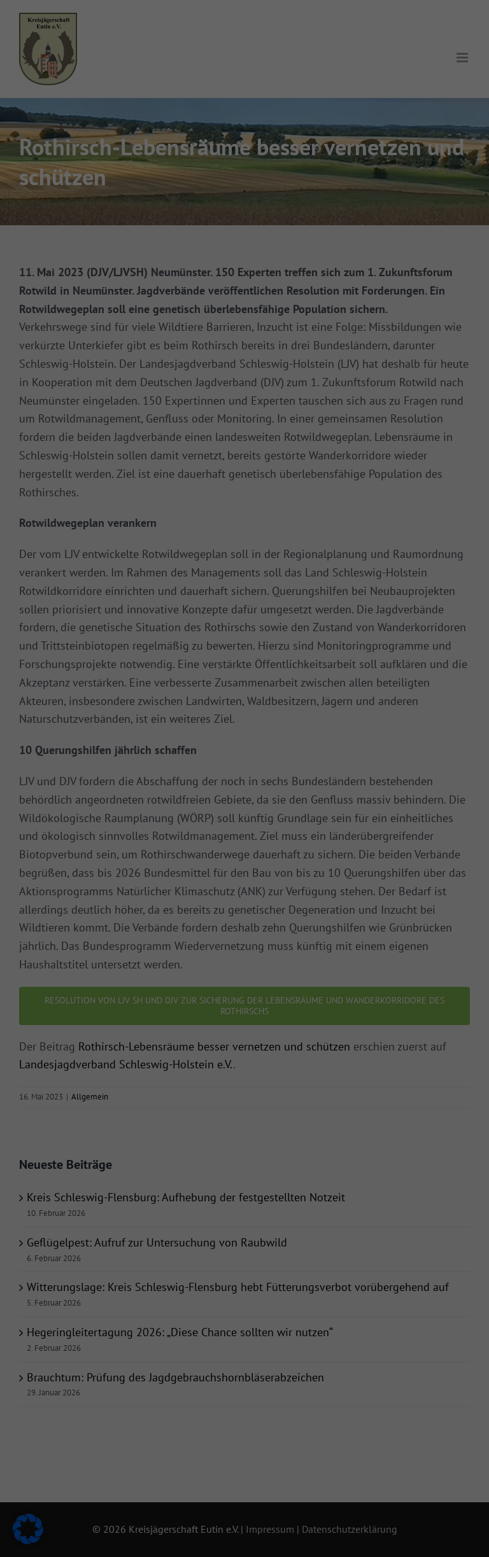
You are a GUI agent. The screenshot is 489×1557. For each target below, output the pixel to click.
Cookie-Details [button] (190, 370)
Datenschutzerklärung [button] (249, 370)
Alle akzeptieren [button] (130, 265)
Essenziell (287, 37)
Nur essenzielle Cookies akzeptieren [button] (244, 302)
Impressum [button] (304, 370)
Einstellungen (112, 223)
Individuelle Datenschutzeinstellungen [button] (245, 340)
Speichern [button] (359, 265)
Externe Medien (298, 103)
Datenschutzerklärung (67, 210)
